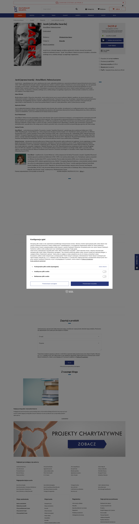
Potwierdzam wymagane (49, 283)
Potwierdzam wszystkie (90, 283)
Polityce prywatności (87, 259)
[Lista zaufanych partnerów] (38, 261)
